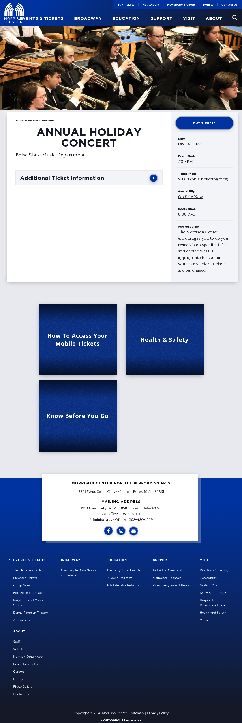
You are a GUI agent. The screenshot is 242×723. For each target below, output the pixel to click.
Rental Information (26, 664)
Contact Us (229, 4)
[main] (121, 239)
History (18, 679)
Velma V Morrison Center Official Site (14, 13)
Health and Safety (213, 612)
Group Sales (21, 585)
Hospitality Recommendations (213, 603)
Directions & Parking (214, 570)
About (214, 18)
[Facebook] (108, 531)
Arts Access (21, 620)
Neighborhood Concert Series (29, 603)
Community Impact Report (172, 585)
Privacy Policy (158, 713)
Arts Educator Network (123, 585)
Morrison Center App (28, 656)
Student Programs (119, 578)
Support (161, 18)
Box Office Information (29, 593)
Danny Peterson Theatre (30, 612)
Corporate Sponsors (167, 578)
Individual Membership (169, 570)
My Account (150, 4)
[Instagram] (121, 531)
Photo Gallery (22, 686)
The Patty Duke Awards (123, 570)
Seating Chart (209, 585)
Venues (205, 620)
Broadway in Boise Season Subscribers (78, 573)
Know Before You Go (214, 593)
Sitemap (137, 713)
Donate (208, 4)
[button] (235, 17)
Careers (18, 671)
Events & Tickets (42, 18)
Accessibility (208, 578)
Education (126, 18)
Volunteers (20, 649)
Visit (189, 18)
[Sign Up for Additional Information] (133, 531)
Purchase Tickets (25, 578)
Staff (16, 641)
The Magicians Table (27, 570)
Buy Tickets (126, 4)
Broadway (88, 18)
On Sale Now (190, 196)
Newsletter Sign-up (181, 4)
